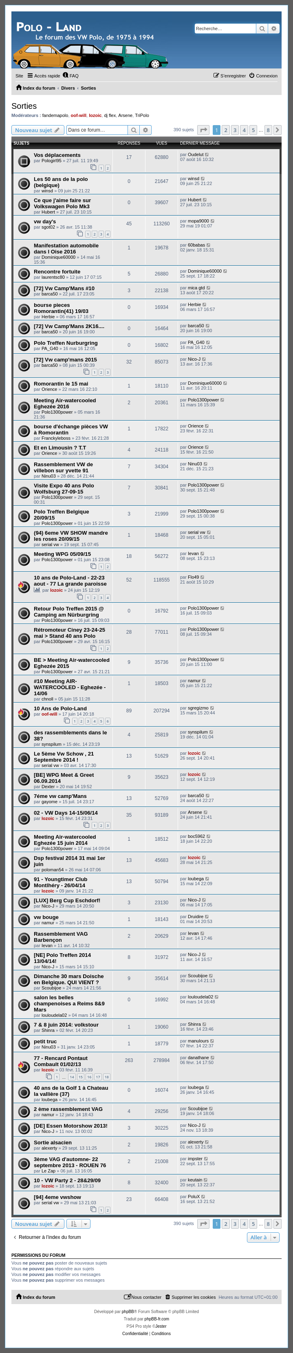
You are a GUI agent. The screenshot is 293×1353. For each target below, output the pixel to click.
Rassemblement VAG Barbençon (61, 937)
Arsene (125, 115)
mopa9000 (198, 220)
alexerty (49, 1148)
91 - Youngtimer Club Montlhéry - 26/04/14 (60, 882)
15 (81, 1077)
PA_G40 (50, 348)
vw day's (45, 221)
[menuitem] (70, 76)
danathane (198, 1057)
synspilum (52, 744)
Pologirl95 (52, 160)
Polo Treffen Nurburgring (66, 343)
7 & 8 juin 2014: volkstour (66, 1025)
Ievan (193, 553)
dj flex (110, 115)
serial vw (50, 544)
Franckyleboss (56, 438)
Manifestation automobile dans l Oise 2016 (66, 248)
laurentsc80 (53, 277)
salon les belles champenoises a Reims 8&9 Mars (69, 1003)
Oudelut (196, 154)
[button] (203, 130)
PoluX (194, 1196)
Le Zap (48, 1170)
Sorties (24, 105)
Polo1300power (57, 412)
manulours (198, 1040)
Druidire (196, 916)
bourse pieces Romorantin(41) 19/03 (61, 308)
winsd (47, 190)
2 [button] (225, 130)
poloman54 (53, 869)
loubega (196, 878)
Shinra (48, 1030)
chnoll (47, 698)
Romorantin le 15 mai (61, 384)
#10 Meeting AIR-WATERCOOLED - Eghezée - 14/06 (70, 687)
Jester (160, 1326)
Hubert (48, 211)
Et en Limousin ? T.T (60, 448)
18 (107, 1077)
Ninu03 (49, 476)
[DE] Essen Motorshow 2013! (71, 1126)
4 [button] (243, 130)
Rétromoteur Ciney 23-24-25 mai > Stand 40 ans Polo (69, 633)
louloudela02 (54, 1015)
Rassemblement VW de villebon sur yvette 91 (63, 467)
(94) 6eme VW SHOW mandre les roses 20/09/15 (71, 536)
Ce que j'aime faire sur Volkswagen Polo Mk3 (62, 203)
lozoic (95, 115)
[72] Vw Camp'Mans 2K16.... (69, 326)
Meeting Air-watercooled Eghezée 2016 (65, 403)
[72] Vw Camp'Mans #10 (64, 288)
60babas (196, 244)
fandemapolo (55, 115)
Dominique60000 (58, 257)
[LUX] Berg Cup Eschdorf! (67, 900)
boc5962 (196, 836)
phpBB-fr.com (157, 1319)
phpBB (128, 1311)
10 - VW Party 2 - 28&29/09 (67, 1180)
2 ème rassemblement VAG (68, 1109)
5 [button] (253, 130)
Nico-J (194, 359)
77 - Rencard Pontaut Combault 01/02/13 (61, 1061)
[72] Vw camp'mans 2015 (65, 360)
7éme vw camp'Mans (60, 796)
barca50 (50, 293)
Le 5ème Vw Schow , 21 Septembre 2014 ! (64, 757)
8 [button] (268, 130)
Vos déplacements (57, 155)
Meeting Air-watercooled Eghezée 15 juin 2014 (65, 840)
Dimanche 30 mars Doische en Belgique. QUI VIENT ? (69, 979)
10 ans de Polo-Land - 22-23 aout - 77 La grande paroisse (70, 581)
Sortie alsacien (53, 1142)
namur (194, 680)
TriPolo (142, 115)
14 (72, 1077)
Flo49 (193, 577)
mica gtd (196, 287)
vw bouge (46, 917)
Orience (49, 389)
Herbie (48, 316)
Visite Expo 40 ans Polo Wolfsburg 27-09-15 (64, 489)
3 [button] (235, 130)
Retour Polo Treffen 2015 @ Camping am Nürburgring (69, 612)
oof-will (79, 115)
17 (98, 1077)
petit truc (45, 1041)
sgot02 (48, 227)
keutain (195, 1179)
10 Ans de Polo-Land (60, 708)
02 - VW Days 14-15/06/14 (66, 813)
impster (195, 1158)
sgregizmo (198, 707)
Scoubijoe (51, 987)
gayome (49, 801)
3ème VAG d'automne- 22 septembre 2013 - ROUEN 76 (70, 1162)
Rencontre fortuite (57, 272)
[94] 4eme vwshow (57, 1197)
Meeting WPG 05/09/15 (62, 554)
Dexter (48, 786)
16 (89, 1077)
